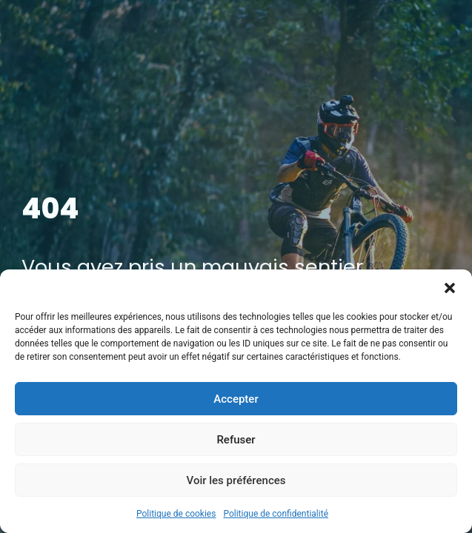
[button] (449, 288)
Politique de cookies (176, 514)
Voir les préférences (236, 480)
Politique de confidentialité (275, 514)
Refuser (235, 439)
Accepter (235, 399)
